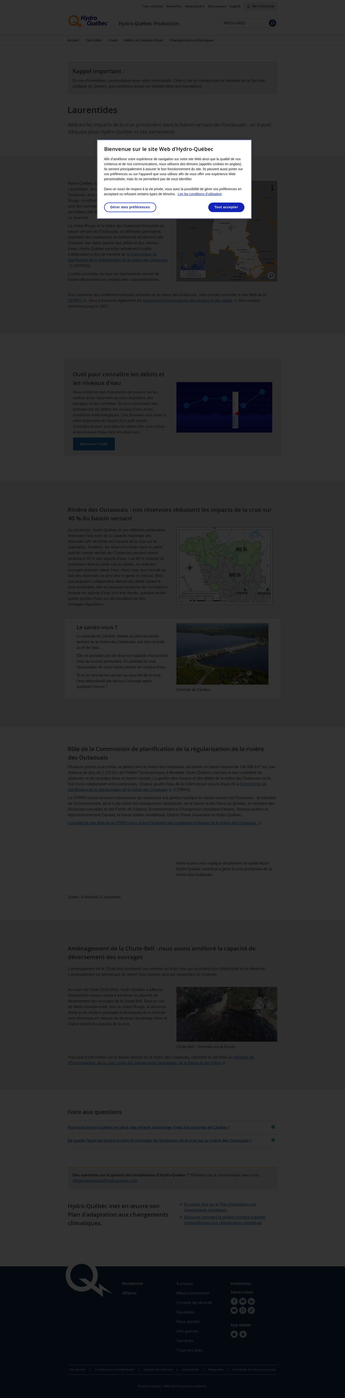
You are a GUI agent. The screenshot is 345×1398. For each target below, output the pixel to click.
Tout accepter (226, 207)
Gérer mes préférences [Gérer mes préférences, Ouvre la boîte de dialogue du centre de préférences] (130, 207)
